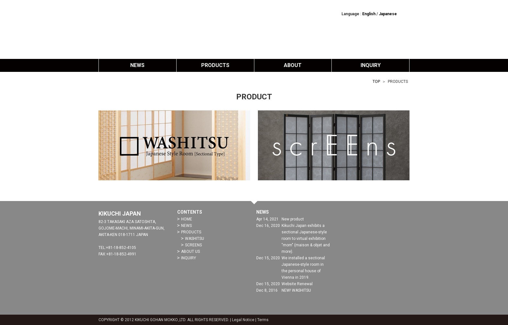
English (368, 14)
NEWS (137, 65)
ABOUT (293, 65)
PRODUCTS (215, 65)
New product (293, 219)
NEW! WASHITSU (296, 290)
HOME (186, 219)
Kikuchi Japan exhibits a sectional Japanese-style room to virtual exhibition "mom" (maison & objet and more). (306, 238)
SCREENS (193, 245)
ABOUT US (190, 251)
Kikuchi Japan (254, 29)
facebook (406, 13)
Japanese (388, 14)
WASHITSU (194, 238)
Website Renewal (297, 284)
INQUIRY (371, 65)
